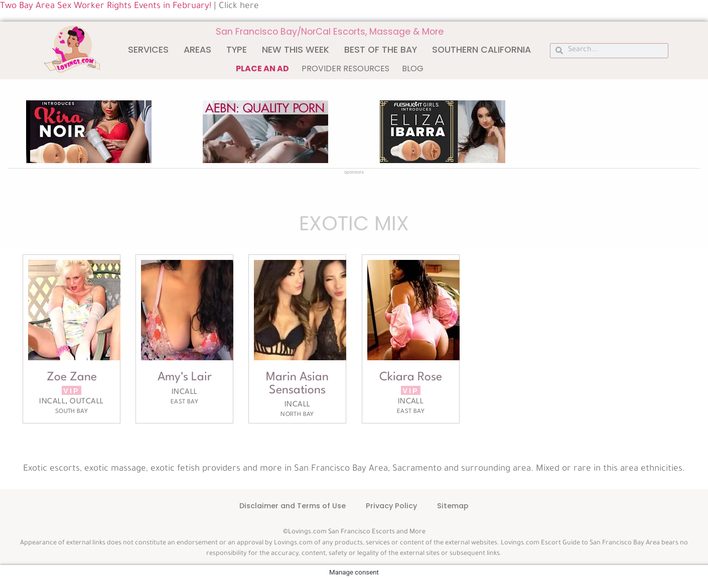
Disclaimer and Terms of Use (292, 506)
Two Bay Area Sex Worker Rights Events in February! (105, 7)
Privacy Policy (391, 506)
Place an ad (262, 68)
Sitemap (453, 506)
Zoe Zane (72, 377)
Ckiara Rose (410, 377)
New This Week (295, 50)
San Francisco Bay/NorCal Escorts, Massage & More (330, 32)
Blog (412, 68)
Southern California (481, 50)
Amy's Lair (185, 377)
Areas (197, 50)
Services (148, 50)
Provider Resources (345, 68)
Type (236, 50)
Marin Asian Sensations (297, 383)
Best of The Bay (380, 50)
